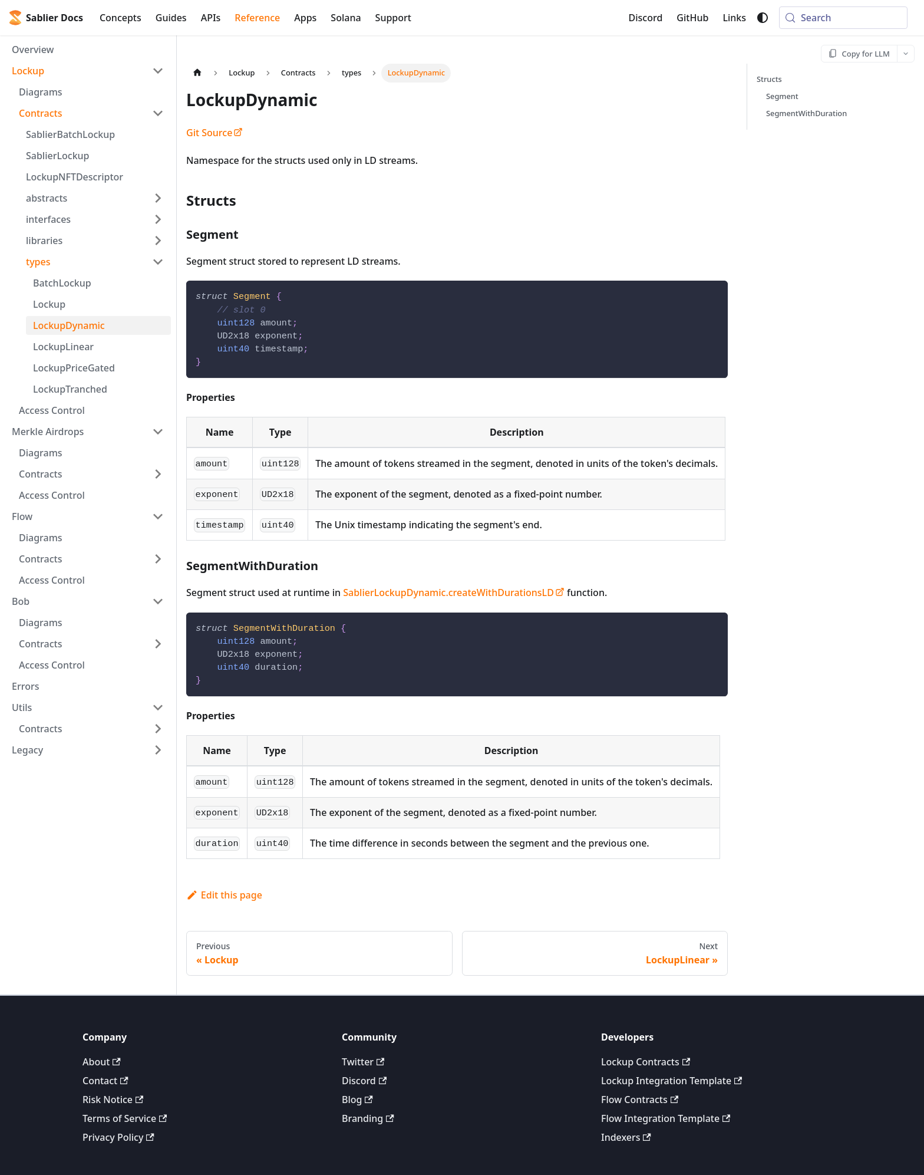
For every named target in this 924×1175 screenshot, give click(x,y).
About (101, 1061)
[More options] (905, 53)
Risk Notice (112, 1099)
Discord (646, 17)
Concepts (120, 17)
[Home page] (197, 73)
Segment (782, 96)
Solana (346, 17)
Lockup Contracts (645, 1061)
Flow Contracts (639, 1099)
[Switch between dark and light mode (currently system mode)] (762, 17)
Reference (257, 17)
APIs (211, 17)
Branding (368, 1118)
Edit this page (224, 894)
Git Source (214, 132)
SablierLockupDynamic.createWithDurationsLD (454, 592)
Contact (105, 1080)
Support (393, 17)
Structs (769, 79)
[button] (88, 70)
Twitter (363, 1061)
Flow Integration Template (665, 1118)
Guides (171, 17)
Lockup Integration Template (671, 1080)
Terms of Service (124, 1118)
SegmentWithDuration (806, 113)
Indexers (626, 1137)
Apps (305, 17)
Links (734, 17)
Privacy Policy (118, 1137)
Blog (357, 1099)
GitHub (692, 17)
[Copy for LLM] (859, 53)
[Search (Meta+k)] (843, 17)
